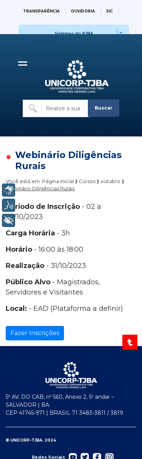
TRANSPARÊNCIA (41, 11)
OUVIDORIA (83, 11)
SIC (109, 11)
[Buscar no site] (56, 108)
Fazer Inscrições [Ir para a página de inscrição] (35, 333)
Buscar (103, 108)
